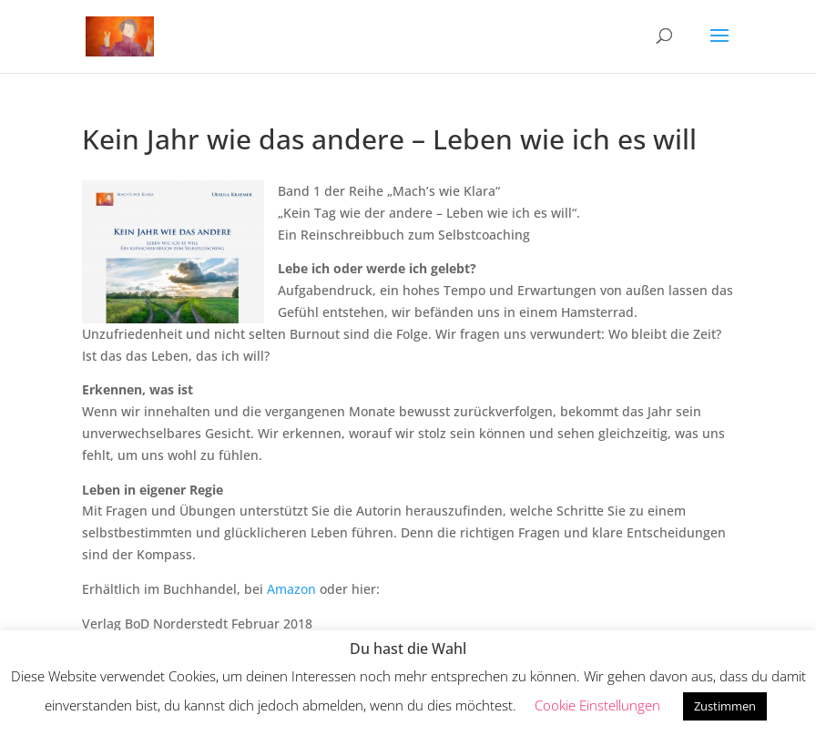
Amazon (291, 589)
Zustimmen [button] (725, 706)
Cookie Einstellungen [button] (597, 705)
